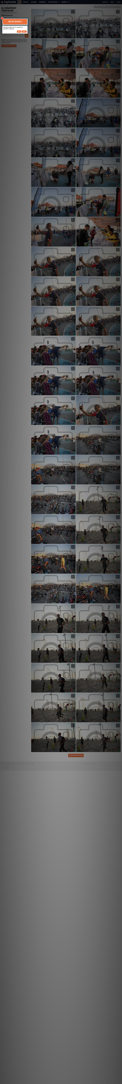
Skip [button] (19, 31)
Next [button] (24, 31)
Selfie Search (15, 22)
